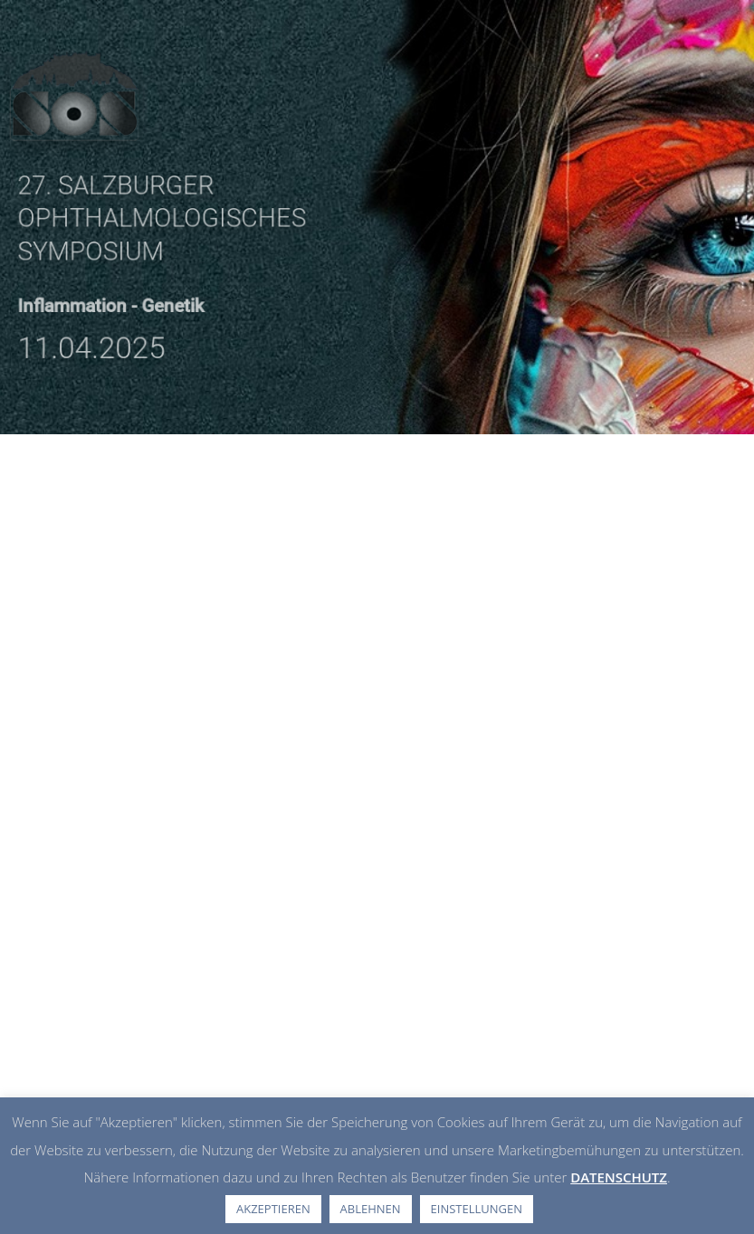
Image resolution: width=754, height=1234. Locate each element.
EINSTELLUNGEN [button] (476, 1209)
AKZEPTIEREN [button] (273, 1209)
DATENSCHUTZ (618, 1177)
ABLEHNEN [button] (370, 1209)
